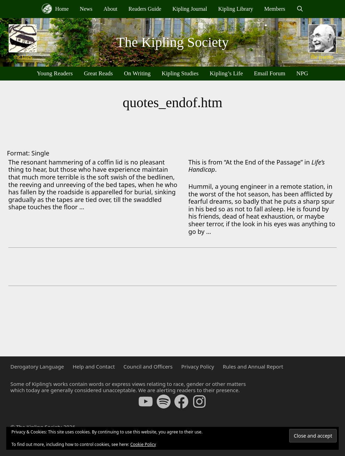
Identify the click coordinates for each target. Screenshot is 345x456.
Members (274, 9)
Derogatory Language (37, 366)
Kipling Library (235, 9)
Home (55, 8)
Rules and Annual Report (253, 366)
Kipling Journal (189, 9)
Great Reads (98, 73)
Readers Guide (145, 9)
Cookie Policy (143, 444)
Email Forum (269, 73)
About (111, 9)
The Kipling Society (172, 42)
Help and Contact (93, 366)
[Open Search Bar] (300, 9)
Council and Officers (148, 366)
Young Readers (55, 73)
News (86, 9)
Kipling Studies (180, 73)
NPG (302, 73)
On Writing (137, 73)
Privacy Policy (197, 366)
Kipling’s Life (226, 73)
